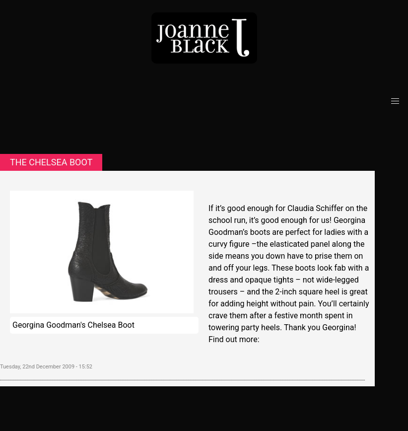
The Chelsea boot (51, 162)
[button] (395, 101)
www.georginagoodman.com (312, 339)
